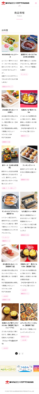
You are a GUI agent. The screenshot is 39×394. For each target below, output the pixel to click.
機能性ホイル (25, 136)
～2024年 (23, 340)
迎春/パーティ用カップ (9, 188)
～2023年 (5, 348)
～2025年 (5, 296)
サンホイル (24, 74)
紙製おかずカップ (7, 86)
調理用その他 (6, 142)
